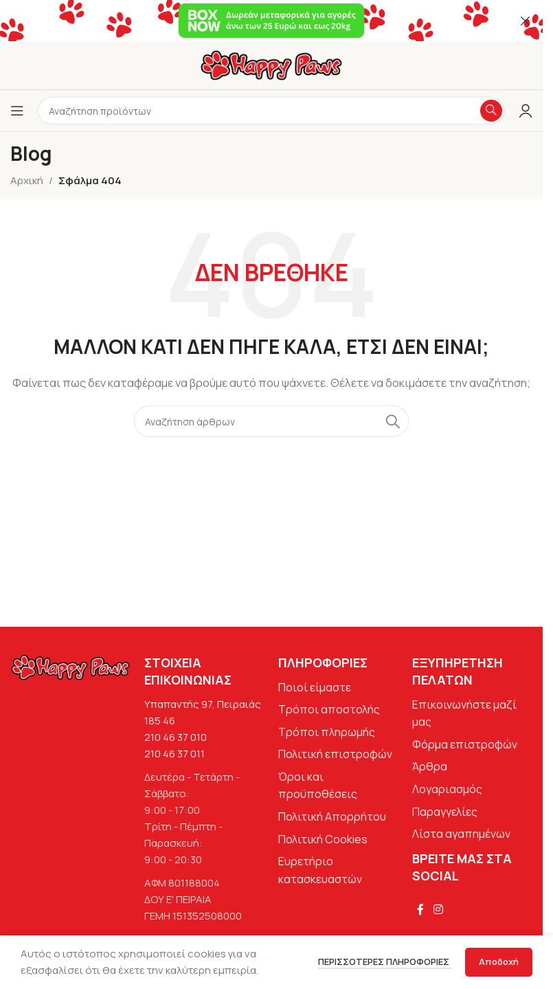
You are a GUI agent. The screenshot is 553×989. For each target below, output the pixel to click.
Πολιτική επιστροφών (335, 754)
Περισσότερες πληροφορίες (384, 961)
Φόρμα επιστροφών (464, 744)
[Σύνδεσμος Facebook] (420, 909)
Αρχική (26, 180)
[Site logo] (271, 64)
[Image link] (70, 666)
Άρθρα (429, 766)
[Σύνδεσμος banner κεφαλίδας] (271, 20)
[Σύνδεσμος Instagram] (438, 909)
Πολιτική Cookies (323, 839)
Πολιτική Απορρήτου (332, 816)
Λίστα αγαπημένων (461, 833)
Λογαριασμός (447, 789)
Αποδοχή (499, 961)
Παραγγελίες (444, 811)
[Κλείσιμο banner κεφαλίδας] (525, 20)
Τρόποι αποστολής (329, 709)
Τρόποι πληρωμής (326, 732)
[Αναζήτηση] (271, 421)
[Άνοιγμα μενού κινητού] (17, 110)
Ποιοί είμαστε (314, 687)
